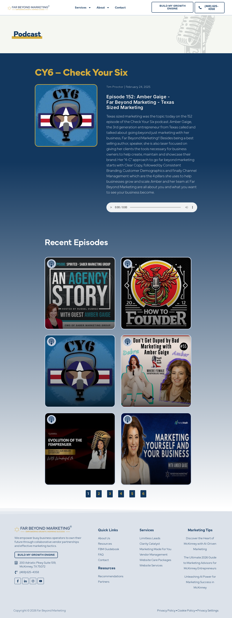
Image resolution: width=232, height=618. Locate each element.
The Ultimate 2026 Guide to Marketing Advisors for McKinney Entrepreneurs (200, 563)
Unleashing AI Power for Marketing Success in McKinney (200, 582)
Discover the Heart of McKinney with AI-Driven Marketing (200, 544)
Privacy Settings (208, 610)
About (103, 7)
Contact (120, 7)
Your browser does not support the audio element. (151, 207)
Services (83, 7)
